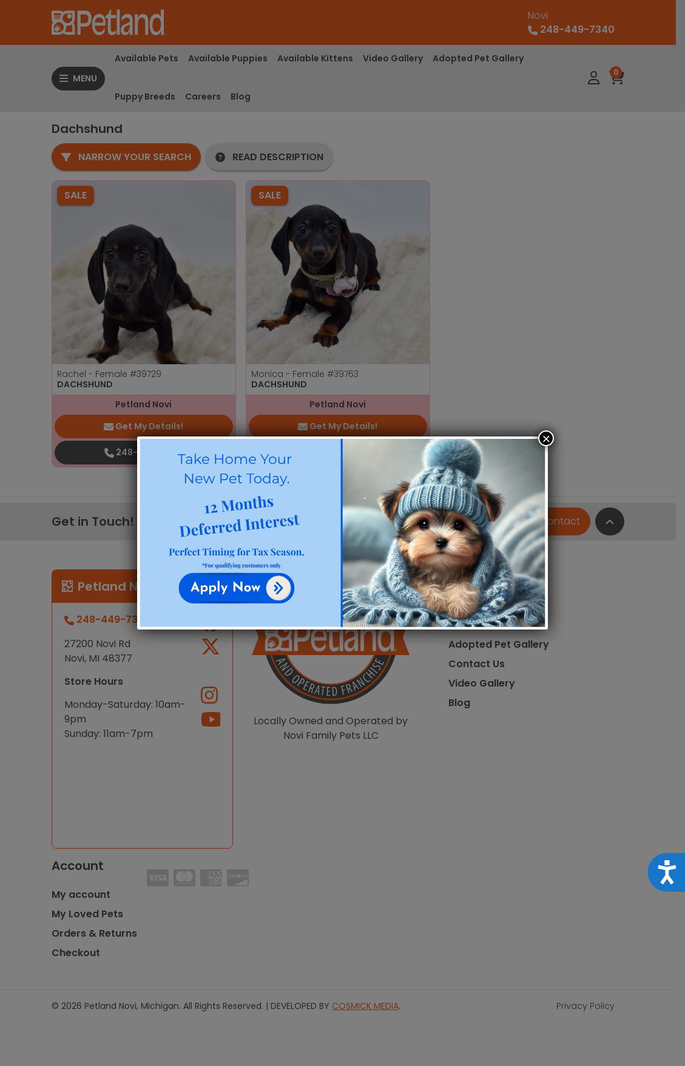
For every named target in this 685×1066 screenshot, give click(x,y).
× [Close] (546, 438)
